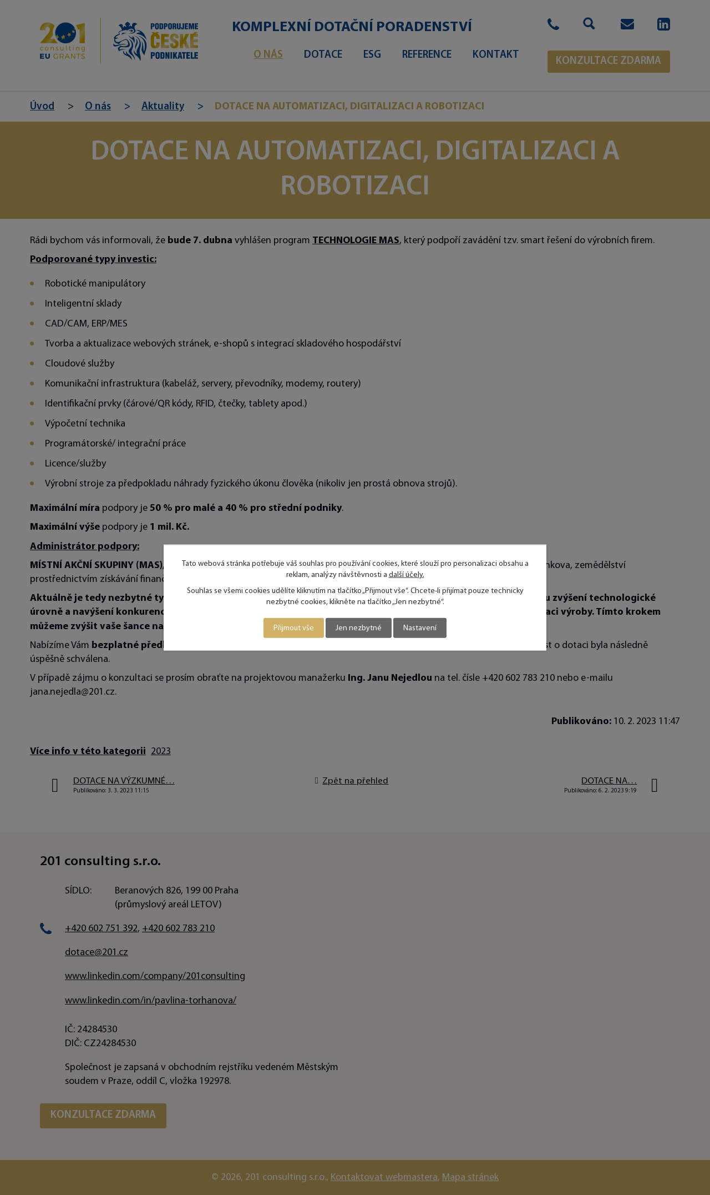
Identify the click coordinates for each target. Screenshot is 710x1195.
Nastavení (420, 628)
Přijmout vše (293, 628)
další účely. (406, 574)
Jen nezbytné (359, 628)
